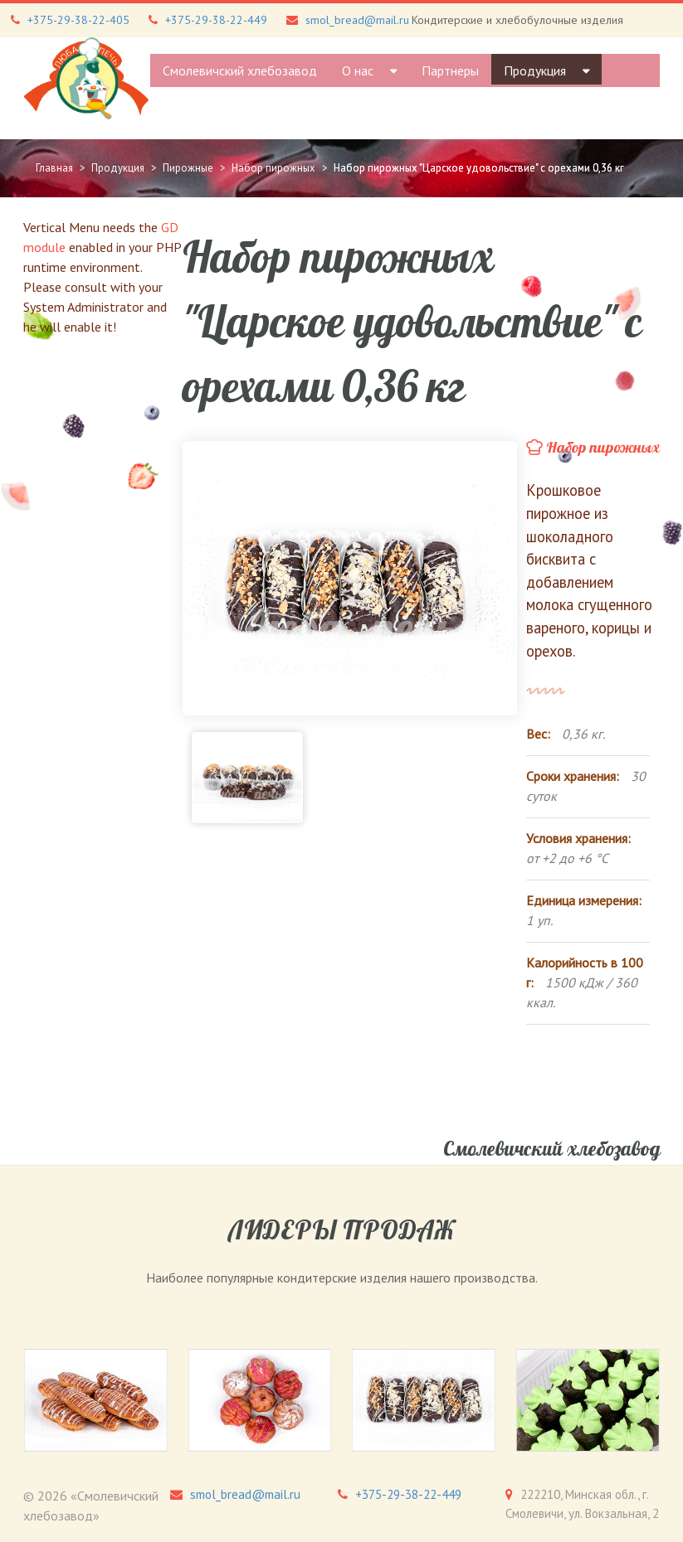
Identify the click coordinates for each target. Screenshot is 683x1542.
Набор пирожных (603, 447)
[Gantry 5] (86, 78)
